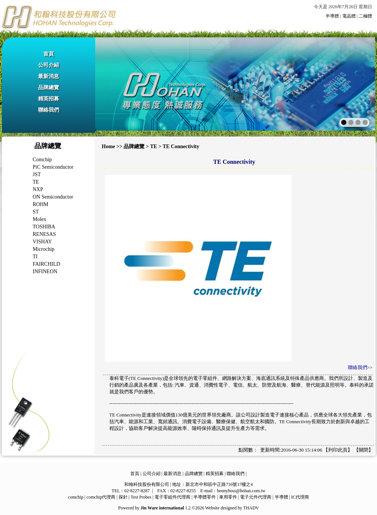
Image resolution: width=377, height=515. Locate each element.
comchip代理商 (101, 497)
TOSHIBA (44, 227)
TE (36, 182)
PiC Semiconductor (53, 167)
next (353, 83)
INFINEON (45, 271)
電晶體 (349, 16)
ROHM (41, 204)
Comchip (42, 159)
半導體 (332, 16)
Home (108, 146)
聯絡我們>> (360, 367)
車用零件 (228, 497)
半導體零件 (204, 497)
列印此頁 (338, 450)
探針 (123, 497)
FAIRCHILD (46, 264)
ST (36, 212)
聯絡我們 (48, 110)
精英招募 (48, 99)
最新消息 (48, 76)
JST (37, 174)
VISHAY (42, 241)
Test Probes (141, 497)
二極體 (365, 16)
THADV (251, 508)
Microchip (43, 249)
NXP (38, 189)
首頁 (48, 54)
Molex (40, 219)
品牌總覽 (48, 87)
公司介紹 (48, 65)
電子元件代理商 (255, 497)
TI (35, 256)
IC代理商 (300, 497)
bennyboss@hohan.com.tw (241, 490)
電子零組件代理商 (172, 497)
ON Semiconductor (53, 197)
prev (117, 83)
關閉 (363, 450)
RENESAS (44, 234)
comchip (75, 497)
